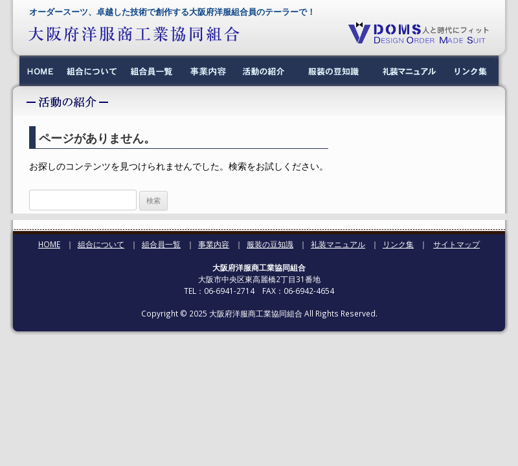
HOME (49, 244)
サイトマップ (456, 244)
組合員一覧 (161, 244)
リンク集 (398, 244)
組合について (101, 244)
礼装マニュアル (338, 244)
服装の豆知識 (270, 244)
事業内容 (213, 244)
